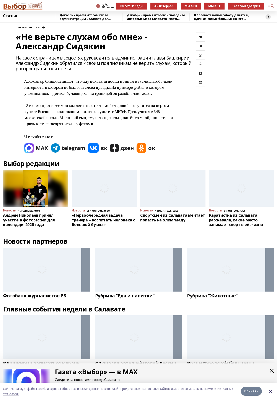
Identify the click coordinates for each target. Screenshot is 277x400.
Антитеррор (163, 6)
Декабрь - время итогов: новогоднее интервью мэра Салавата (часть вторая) (156, 17)
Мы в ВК (191, 6)
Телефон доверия (246, 6)
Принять (251, 391)
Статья (10, 15)
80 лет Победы (131, 6)
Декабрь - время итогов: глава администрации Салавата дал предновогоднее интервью (84, 17)
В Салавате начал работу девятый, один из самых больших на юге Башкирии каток (221, 17)
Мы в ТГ (214, 6)
